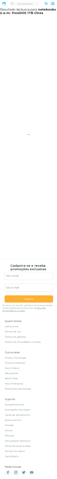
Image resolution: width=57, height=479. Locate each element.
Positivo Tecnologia (15, 357)
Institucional (11, 326)
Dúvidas (9, 425)
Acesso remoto (13, 420)
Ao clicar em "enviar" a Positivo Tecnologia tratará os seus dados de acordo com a (27, 308)
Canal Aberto (12, 456)
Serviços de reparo (15, 451)
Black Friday (11, 378)
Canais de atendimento (17, 415)
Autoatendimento (14, 404)
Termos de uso (13, 331)
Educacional (11, 373)
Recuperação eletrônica (18, 441)
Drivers (8, 430)
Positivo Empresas (15, 363)
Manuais (9, 435)
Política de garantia (15, 337)
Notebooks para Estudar (18, 388)
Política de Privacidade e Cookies (23, 342)
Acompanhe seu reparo (17, 409)
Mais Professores (14, 383)
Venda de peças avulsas (18, 446)
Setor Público (12, 368)
